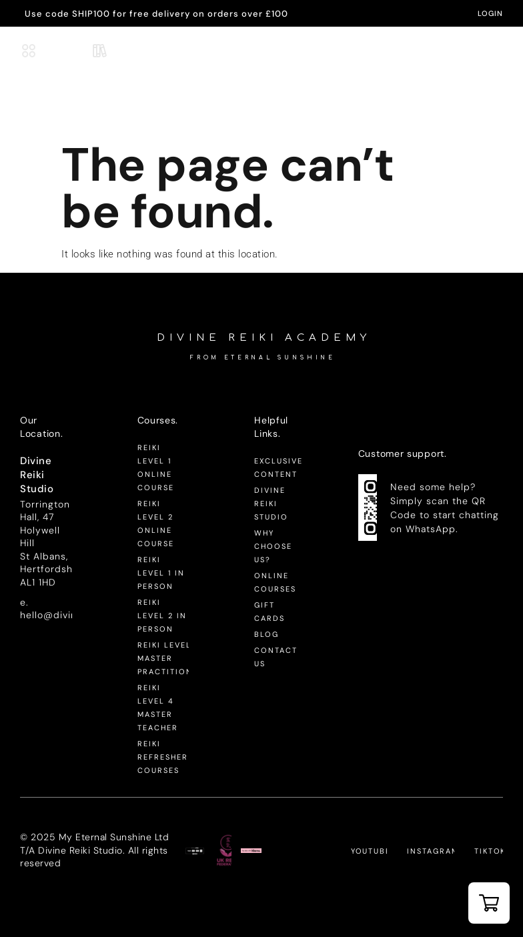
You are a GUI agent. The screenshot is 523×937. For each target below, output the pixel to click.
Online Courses (275, 582)
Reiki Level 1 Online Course (155, 467)
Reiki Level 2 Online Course (155, 523)
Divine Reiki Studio (271, 504)
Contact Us (276, 657)
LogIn (490, 13)
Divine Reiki (263, 46)
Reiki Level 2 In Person (162, 616)
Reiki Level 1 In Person (161, 573)
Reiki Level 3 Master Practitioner (163, 658)
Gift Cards (269, 611)
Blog (266, 634)
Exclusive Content (278, 467)
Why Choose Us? (273, 546)
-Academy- (263, 58)
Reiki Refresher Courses (162, 757)
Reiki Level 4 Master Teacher (157, 707)
